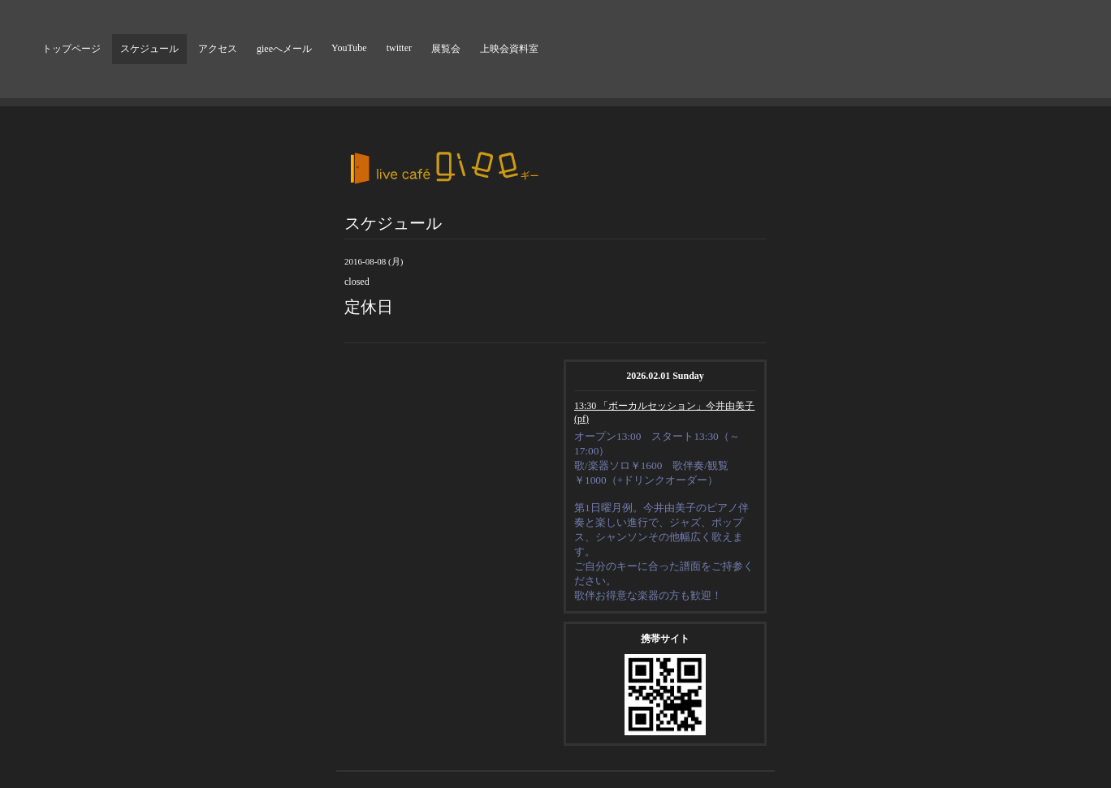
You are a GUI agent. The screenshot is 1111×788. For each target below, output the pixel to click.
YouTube (349, 48)
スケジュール (149, 48)
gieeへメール (284, 48)
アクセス (217, 48)
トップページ (71, 48)
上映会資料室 (509, 48)
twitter (399, 48)
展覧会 (445, 48)
